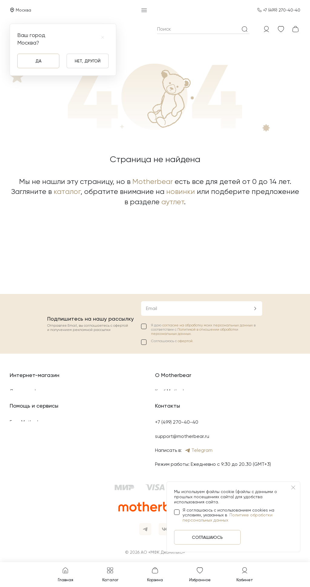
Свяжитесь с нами (30, 436)
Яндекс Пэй (23, 464)
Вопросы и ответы (31, 450)
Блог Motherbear (29, 422)
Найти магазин (172, 345)
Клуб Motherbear (174, 316)
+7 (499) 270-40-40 (281, 10)
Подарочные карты (177, 331)
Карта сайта (24, 387)
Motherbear (152, 181)
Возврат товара (28, 331)
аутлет (172, 202)
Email (151, 233)
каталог (67, 191)
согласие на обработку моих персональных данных (208, 250)
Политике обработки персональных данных (227, 517)
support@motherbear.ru (182, 436)
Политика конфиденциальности (46, 345)
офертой (185, 266)
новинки (180, 191)
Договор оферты (29, 316)
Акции (162, 359)
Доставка (21, 359)
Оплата (19, 373)
